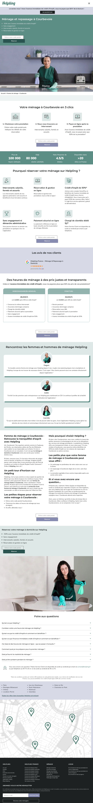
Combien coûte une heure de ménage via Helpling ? (21, 606)
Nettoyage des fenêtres (52, 751)
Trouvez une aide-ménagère (9, 754)
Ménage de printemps (51, 749)
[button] (46, 600)
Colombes (32, 670)
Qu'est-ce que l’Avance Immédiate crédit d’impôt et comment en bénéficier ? (31, 617)
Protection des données (9, 751)
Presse (4, 752)
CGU (4, 749)
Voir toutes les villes (30, 759)
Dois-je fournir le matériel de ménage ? (16, 632)
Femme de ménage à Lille (31, 756)
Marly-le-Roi (58, 663)
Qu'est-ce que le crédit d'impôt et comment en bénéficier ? (24, 611)
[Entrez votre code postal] (12, 37)
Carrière (5, 747)
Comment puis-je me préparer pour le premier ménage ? (23, 627)
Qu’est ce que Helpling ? (11, 601)
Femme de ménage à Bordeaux (32, 754)
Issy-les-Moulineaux (36, 663)
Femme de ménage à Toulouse (32, 757)
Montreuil (32, 668)
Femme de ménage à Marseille (32, 747)
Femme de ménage (12, 90)
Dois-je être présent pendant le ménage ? (17, 638)
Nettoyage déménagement (52, 754)
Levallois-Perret (8, 670)
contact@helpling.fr (84, 645)
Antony (5, 668)
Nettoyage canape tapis (52, 756)
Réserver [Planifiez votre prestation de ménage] (35, 37)
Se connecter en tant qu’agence (76, 752)
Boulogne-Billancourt (10, 665)
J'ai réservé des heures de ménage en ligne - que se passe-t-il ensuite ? (28, 622)
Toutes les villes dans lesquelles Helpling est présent (20, 674)
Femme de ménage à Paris (31, 746)
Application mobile (7, 757)
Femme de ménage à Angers (32, 751)
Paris (5, 663)
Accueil (3, 90)
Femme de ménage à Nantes (32, 749)
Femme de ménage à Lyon (31, 752)
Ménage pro (49, 752)
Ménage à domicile (51, 746)
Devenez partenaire (7, 756)
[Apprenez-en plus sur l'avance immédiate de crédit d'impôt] (47, 12)
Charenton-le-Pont (60, 665)
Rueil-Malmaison (34, 665)
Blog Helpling (6, 759)
